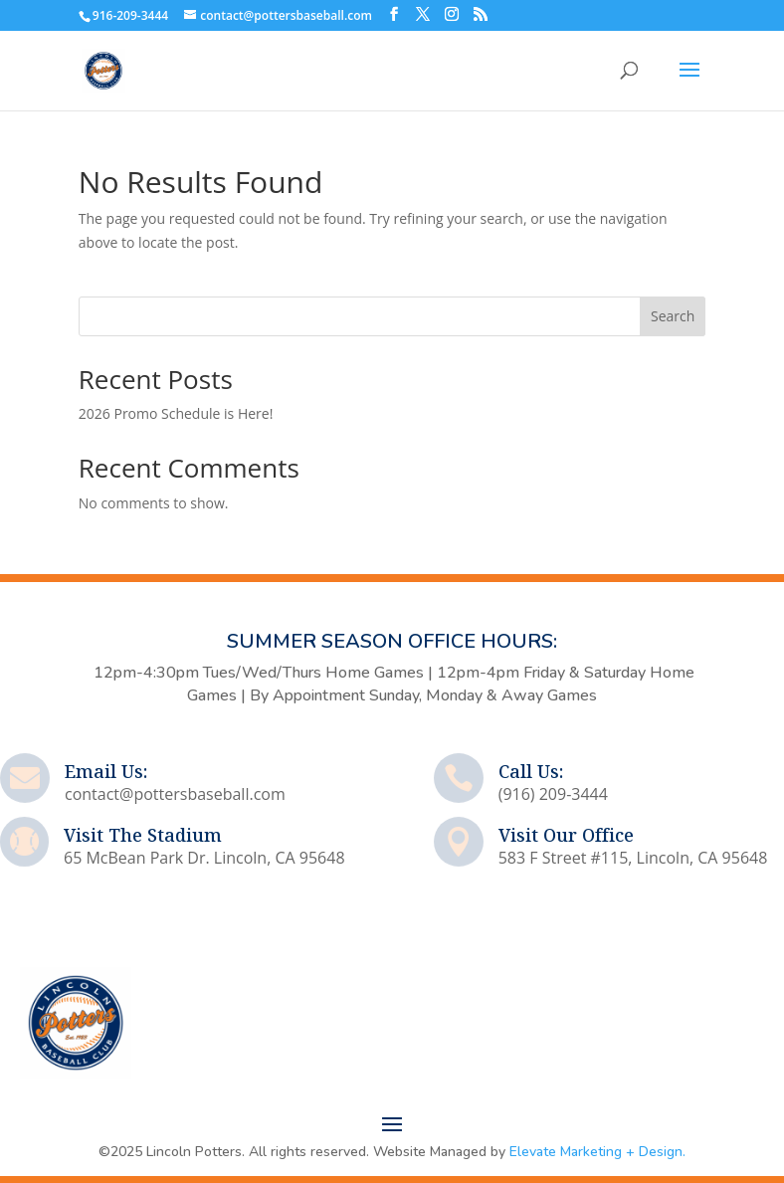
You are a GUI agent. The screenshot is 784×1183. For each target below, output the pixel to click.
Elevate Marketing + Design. (597, 1151)
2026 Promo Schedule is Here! (176, 413)
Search (672, 315)
